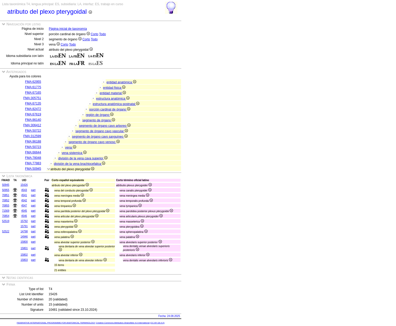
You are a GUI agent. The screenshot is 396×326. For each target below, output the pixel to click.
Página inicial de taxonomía (68, 29)
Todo (102, 34)
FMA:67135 (33, 103)
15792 (24, 221)
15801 (24, 248)
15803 (24, 259)
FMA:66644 (33, 152)
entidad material (113, 93)
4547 (24, 205)
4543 (24, 190)
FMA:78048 (33, 158)
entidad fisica (114, 88)
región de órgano (99, 115)
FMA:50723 (33, 147)
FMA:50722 (33, 130)
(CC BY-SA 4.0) (157, 323)
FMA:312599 (32, 136)
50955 (5, 190)
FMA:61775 (33, 87)
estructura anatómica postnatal (116, 104)
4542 (24, 200)
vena (70, 147)
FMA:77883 (33, 163)
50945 (5, 184)
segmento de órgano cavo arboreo (105, 126)
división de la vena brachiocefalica (79, 164)
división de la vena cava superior (82, 158)
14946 (24, 236)
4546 (24, 215)
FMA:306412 (32, 125)
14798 (24, 231)
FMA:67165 (33, 92)
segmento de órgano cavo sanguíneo (99, 136)
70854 (5, 215)
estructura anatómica (112, 98)
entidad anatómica (121, 82)
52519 (5, 221)
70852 (5, 200)
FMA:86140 (33, 120)
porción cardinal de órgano (109, 109)
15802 (24, 254)
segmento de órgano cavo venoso (94, 142)
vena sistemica (74, 153)
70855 (5, 205)
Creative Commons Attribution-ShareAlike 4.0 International (122, 323)
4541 (24, 195)
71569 (5, 210)
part (33, 190)
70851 (5, 195)
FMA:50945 (33, 169)
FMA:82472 (33, 109)
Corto (94, 34)
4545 (24, 210)
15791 (24, 226)
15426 (24, 184)
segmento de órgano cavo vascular (101, 131)
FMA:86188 (33, 141)
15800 (24, 241)
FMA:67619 (33, 114)
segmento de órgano (98, 120)
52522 (5, 231)
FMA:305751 (32, 98)
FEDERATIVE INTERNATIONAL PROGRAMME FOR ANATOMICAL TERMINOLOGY (56, 323)
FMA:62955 (33, 82)
